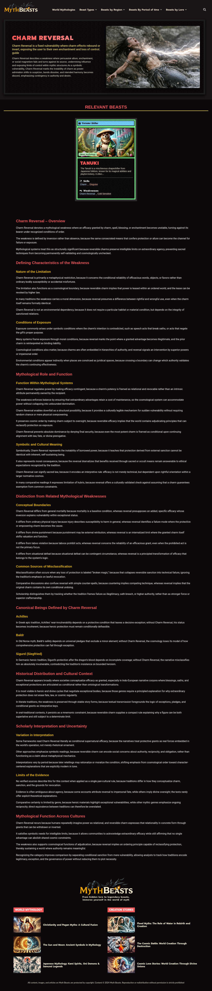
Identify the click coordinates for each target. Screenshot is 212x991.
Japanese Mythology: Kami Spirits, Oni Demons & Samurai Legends (71, 965)
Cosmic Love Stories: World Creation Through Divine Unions (167, 965)
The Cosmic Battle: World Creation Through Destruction (162, 945)
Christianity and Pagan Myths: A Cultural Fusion (70, 925)
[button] (204, 9)
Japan (82, 154)
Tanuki (89, 163)
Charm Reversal (87, 194)
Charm (83, 184)
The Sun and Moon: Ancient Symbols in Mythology (72, 945)
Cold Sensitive (105, 194)
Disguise (94, 184)
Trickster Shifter (90, 123)
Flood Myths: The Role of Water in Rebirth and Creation (163, 925)
